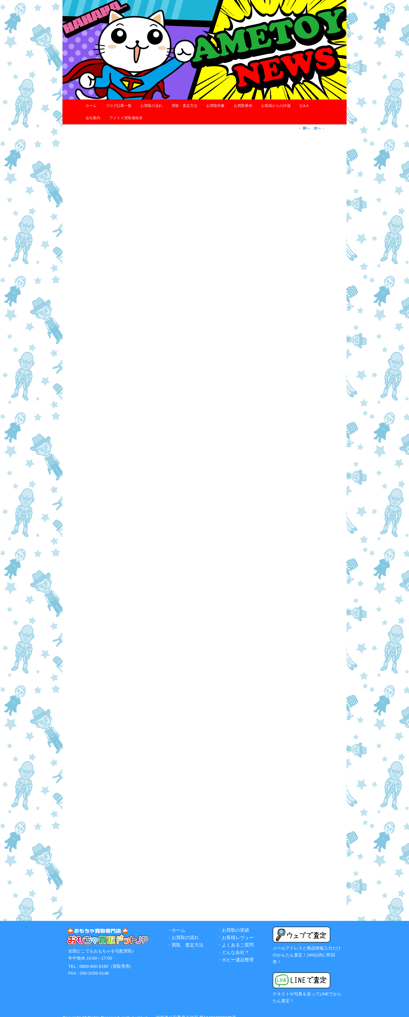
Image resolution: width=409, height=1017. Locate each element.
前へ (303, 128)
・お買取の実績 (233, 923)
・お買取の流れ (183, 930)
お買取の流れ (151, 105)
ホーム (91, 105)
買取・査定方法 (184, 105)
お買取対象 (215, 105)
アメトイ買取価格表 (126, 118)
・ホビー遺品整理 (235, 952)
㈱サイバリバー (136, 1010)
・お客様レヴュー (235, 930)
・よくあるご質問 (235, 938)
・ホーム (176, 923)
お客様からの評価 (276, 105)
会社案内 (92, 118)
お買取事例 (243, 105)
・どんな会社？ (233, 945)
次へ (319, 128)
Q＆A (304, 105)
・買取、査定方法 (185, 938)
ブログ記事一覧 (119, 105)
